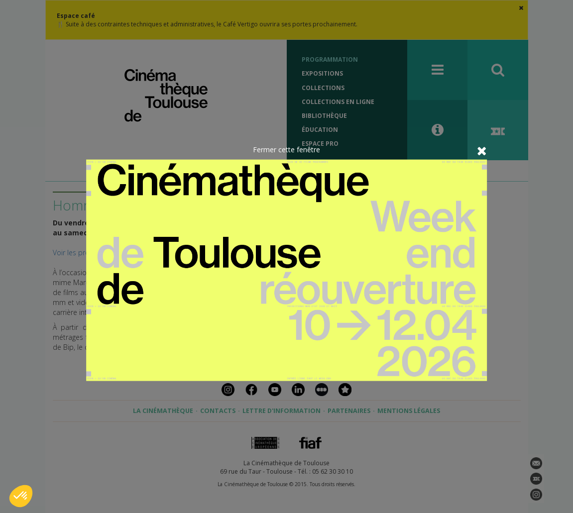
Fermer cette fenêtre (286, 149)
